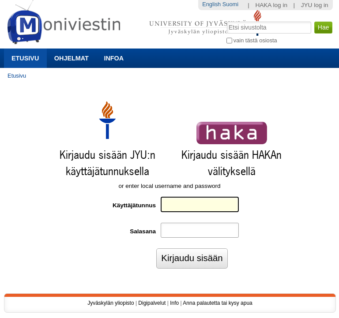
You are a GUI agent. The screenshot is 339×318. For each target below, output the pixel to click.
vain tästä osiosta (255, 40)
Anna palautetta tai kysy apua (217, 303)
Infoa (114, 58)
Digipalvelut (152, 303)
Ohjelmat (71, 58)
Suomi (230, 4)
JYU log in (314, 5)
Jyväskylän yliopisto (110, 303)
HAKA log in (271, 5)
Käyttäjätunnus (134, 205)
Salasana (143, 231)
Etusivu (25, 58)
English (211, 4)
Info (174, 303)
